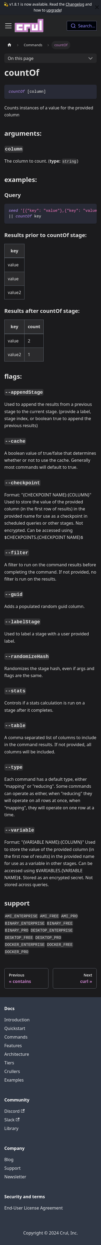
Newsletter (15, 1177)
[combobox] (82, 26)
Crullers (12, 1071)
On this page (21, 58)
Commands (15, 1037)
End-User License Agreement (33, 1208)
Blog (8, 1159)
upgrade (53, 10)
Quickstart (14, 1028)
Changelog (75, 4)
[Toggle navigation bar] (8, 26)
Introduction (17, 1020)
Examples (14, 1080)
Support (12, 1168)
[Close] (97, 7)
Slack (11, 1120)
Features (13, 1046)
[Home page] (9, 45)
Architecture (16, 1054)
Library (11, 1128)
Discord (14, 1111)
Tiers (9, 1063)
